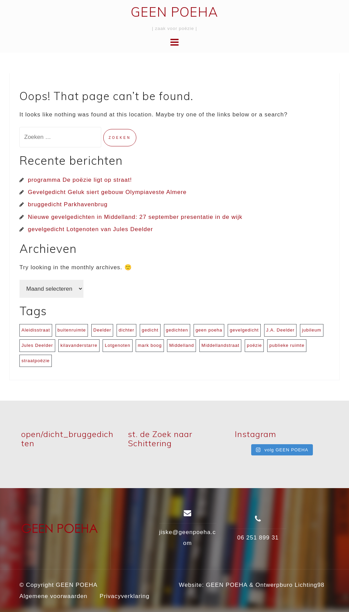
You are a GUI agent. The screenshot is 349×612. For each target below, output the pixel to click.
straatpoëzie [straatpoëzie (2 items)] (35, 360)
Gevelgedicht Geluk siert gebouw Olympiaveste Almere (107, 192)
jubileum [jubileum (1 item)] (311, 330)
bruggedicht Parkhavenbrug (68, 204)
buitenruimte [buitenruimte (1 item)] (72, 330)
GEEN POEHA (174, 12)
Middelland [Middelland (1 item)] (181, 345)
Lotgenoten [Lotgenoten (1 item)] (117, 345)
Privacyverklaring (124, 596)
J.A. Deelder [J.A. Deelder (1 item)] (280, 330)
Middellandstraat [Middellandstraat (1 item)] (220, 345)
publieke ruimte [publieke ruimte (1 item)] (286, 345)
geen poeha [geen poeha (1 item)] (209, 330)
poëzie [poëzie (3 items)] (254, 345)
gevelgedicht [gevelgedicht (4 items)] (244, 330)
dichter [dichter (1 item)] (126, 330)
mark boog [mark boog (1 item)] (150, 345)
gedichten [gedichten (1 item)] (177, 330)
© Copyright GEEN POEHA (58, 585)
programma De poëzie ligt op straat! (80, 180)
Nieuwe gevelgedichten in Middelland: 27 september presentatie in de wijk (135, 217)
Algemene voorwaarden (53, 596)
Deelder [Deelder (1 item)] (102, 330)
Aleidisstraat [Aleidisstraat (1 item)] (35, 330)
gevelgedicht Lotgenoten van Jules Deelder (90, 229)
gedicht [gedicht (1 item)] (150, 330)
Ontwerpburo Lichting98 (289, 585)
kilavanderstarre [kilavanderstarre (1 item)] (78, 345)
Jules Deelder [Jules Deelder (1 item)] (37, 345)
